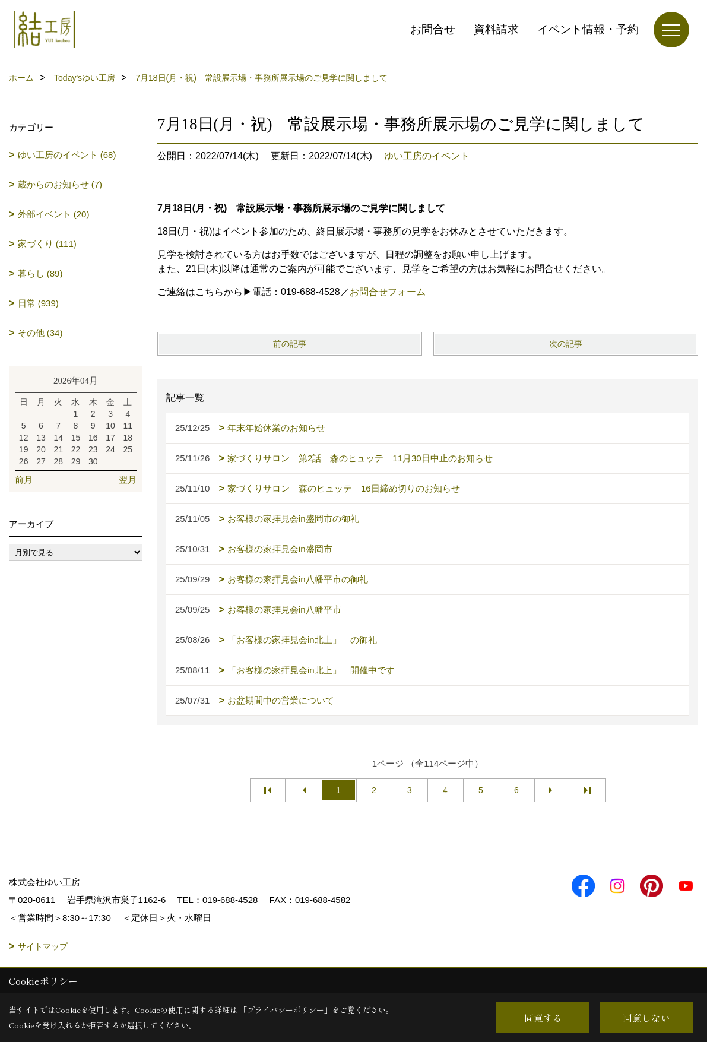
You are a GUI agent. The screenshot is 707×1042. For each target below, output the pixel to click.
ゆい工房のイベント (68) (67, 155)
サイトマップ (43, 946)
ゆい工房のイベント (427, 156)
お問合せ (432, 29)
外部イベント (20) (54, 214)
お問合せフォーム (388, 292)
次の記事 (565, 344)
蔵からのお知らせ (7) (60, 184)
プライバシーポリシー (285, 1009)
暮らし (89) (40, 273)
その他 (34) (40, 333)
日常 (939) (38, 303)
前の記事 (289, 344)
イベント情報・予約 (588, 29)
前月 (24, 479)
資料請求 (496, 29)
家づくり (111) (47, 244)
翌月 (128, 479)
